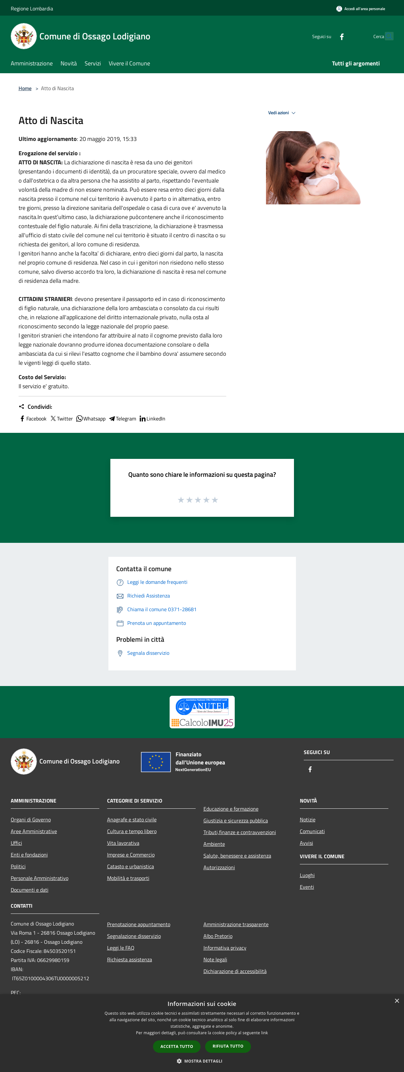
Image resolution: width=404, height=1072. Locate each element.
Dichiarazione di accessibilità (235, 971)
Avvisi (306, 843)
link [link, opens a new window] (264, 1033)
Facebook (33, 418)
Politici (18, 866)
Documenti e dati (30, 890)
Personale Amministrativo (39, 878)
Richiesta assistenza (129, 959)
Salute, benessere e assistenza (237, 855)
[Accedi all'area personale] (361, 8)
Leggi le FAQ (120, 948)
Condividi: (35, 406)
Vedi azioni (283, 113)
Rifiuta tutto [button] (228, 1046)
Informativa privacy (224, 948)
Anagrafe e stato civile (132, 819)
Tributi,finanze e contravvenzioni (239, 832)
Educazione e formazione (230, 809)
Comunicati (312, 831)
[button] (202, 1061)
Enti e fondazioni (29, 855)
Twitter (61, 418)
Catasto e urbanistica (130, 866)
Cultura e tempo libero (132, 831)
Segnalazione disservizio (134, 936)
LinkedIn (152, 418)
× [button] (396, 1001)
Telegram (122, 418)
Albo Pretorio (217, 936)
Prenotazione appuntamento (138, 924)
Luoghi (307, 875)
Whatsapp (90, 418)
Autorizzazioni (219, 867)
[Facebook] (327, 36)
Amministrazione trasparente (236, 924)
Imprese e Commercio (131, 855)
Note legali (215, 959)
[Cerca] (386, 36)
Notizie (307, 819)
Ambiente (214, 844)
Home (25, 88)
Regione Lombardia (32, 8)
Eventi (307, 887)
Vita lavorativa (123, 843)
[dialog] (202, 1033)
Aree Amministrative (34, 831)
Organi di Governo (31, 819)
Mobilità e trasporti (128, 878)
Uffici (16, 843)
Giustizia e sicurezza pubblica (235, 820)
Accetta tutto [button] (176, 1046)
